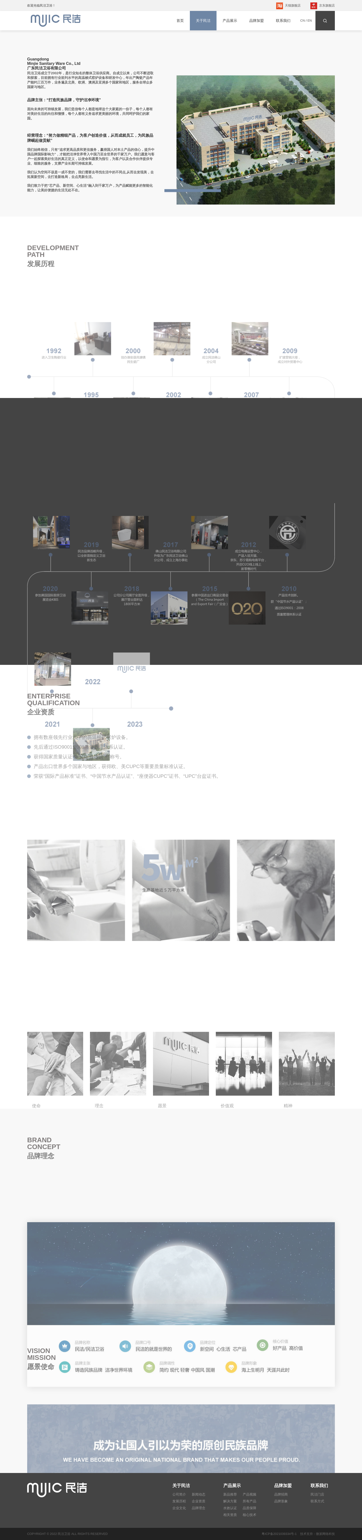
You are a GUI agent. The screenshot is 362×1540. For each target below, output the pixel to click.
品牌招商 (281, 1494)
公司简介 (179, 1494)
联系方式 (317, 1501)
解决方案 (230, 1501)
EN (309, 20)
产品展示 (230, 20)
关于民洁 (203, 20)
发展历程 (179, 1501)
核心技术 (249, 1515)
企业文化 (179, 1508)
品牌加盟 (256, 20)
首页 (180, 20)
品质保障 (249, 1508)
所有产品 (249, 1501)
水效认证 (230, 1508)
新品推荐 (230, 1494)
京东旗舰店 (322, 5)
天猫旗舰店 (288, 5)
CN (302, 20)
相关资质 (230, 1515)
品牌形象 (281, 1501)
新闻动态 (198, 1494)
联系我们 (283, 20)
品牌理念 (198, 1508)
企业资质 (198, 1501)
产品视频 (249, 1494)
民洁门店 (317, 1494)
